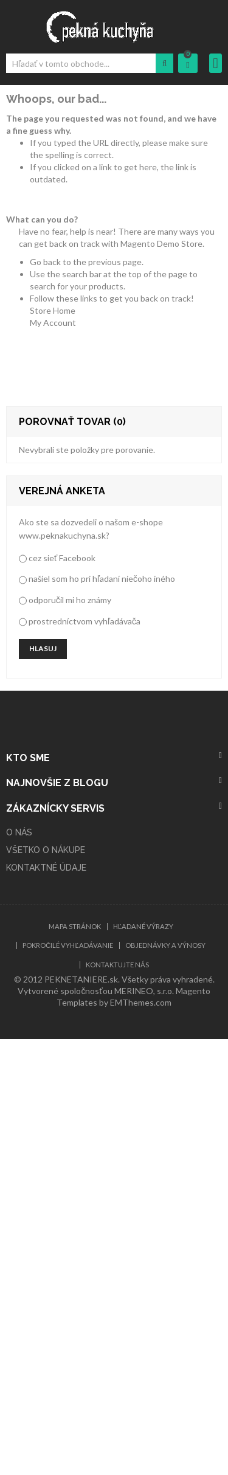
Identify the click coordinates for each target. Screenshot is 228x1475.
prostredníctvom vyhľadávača (84, 621)
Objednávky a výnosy (165, 945)
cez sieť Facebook (62, 558)
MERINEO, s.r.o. (144, 991)
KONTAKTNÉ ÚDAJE (46, 867)
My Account (53, 322)
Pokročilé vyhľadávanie (67, 945)
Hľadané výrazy (143, 926)
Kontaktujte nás (117, 965)
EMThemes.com (140, 1002)
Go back (45, 262)
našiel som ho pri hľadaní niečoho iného (102, 578)
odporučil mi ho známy (70, 600)
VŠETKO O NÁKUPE (45, 850)
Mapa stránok (75, 926)
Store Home (52, 310)
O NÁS (19, 832)
